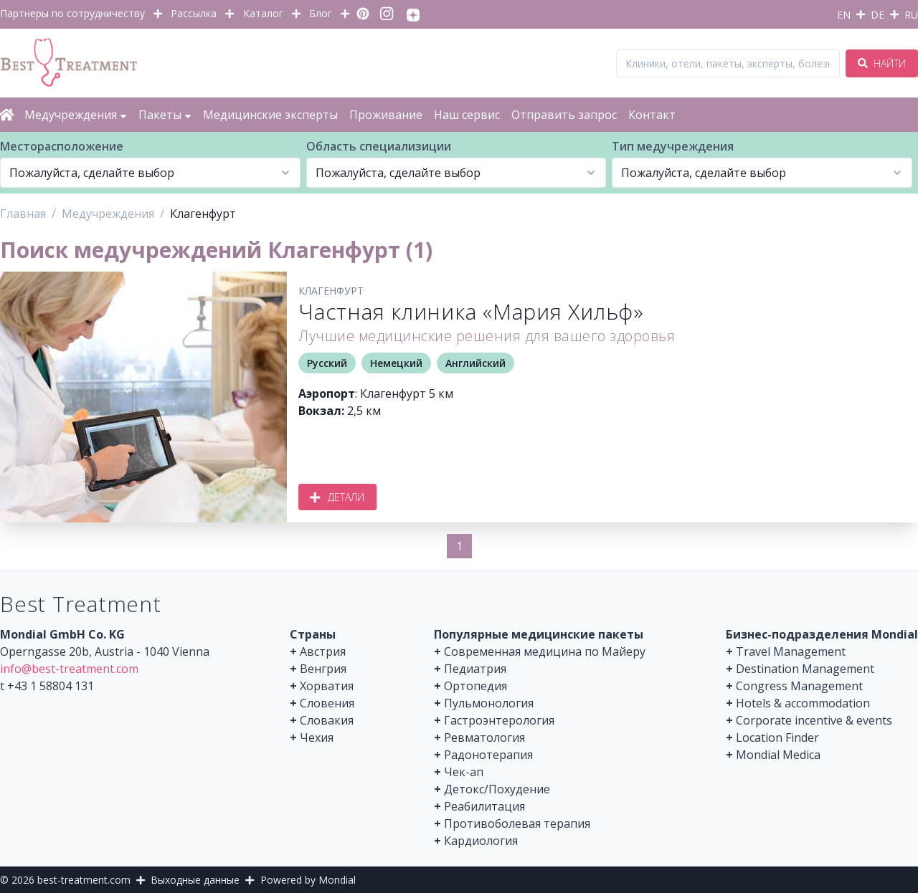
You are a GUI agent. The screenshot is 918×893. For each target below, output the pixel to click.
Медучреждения (75, 115)
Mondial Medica (778, 755)
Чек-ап (463, 772)
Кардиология (481, 841)
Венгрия (323, 669)
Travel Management (791, 651)
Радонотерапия (488, 755)
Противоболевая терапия (517, 823)
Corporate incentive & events (814, 720)
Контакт (652, 115)
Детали (337, 497)
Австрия (323, 651)
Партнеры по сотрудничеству (72, 13)
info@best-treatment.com (69, 669)
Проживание (385, 115)
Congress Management (799, 686)
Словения (327, 703)
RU (911, 15)
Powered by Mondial (308, 880)
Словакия (327, 720)
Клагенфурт (331, 290)
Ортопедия (475, 686)
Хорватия (327, 686)
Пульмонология (489, 703)
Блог (320, 13)
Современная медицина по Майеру (544, 651)
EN (844, 15)
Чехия (316, 737)
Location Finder (777, 737)
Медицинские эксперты (270, 115)
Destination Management (805, 669)
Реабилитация (484, 806)
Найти (882, 63)
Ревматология (484, 737)
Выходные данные (195, 880)
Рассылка (194, 13)
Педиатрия (475, 669)
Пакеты (164, 115)
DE (877, 15)
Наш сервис (467, 115)
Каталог (263, 13)
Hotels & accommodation (803, 703)
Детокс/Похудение (497, 789)
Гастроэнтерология (499, 720)
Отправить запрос (564, 115)
